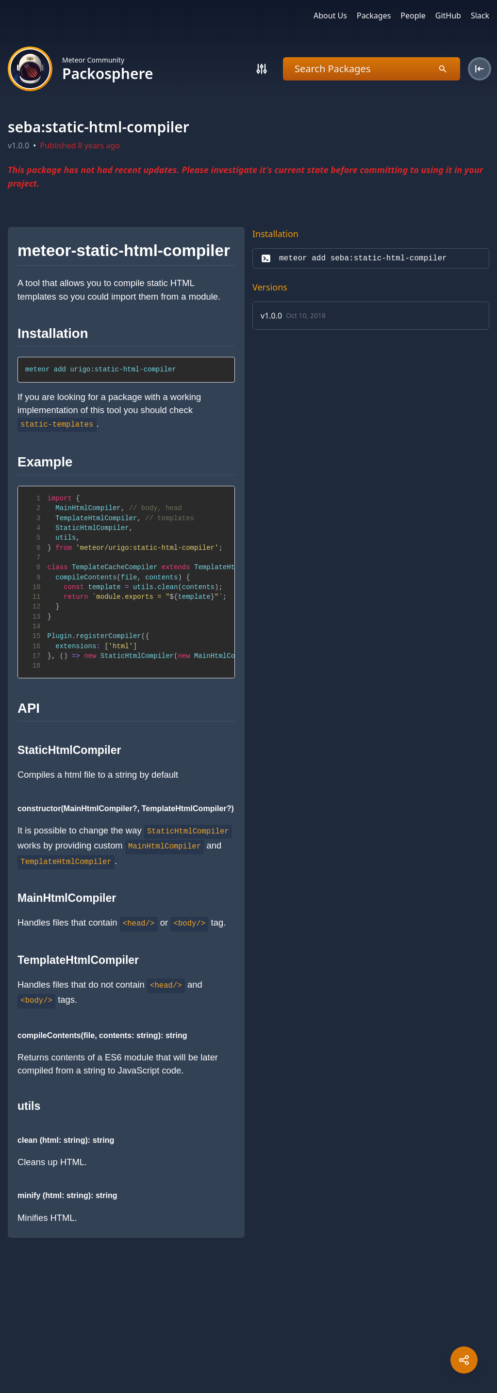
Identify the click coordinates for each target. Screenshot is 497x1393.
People (412, 15)
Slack (480, 15)
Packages (374, 15)
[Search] (261, 68)
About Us (330, 15)
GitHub (448, 15)
